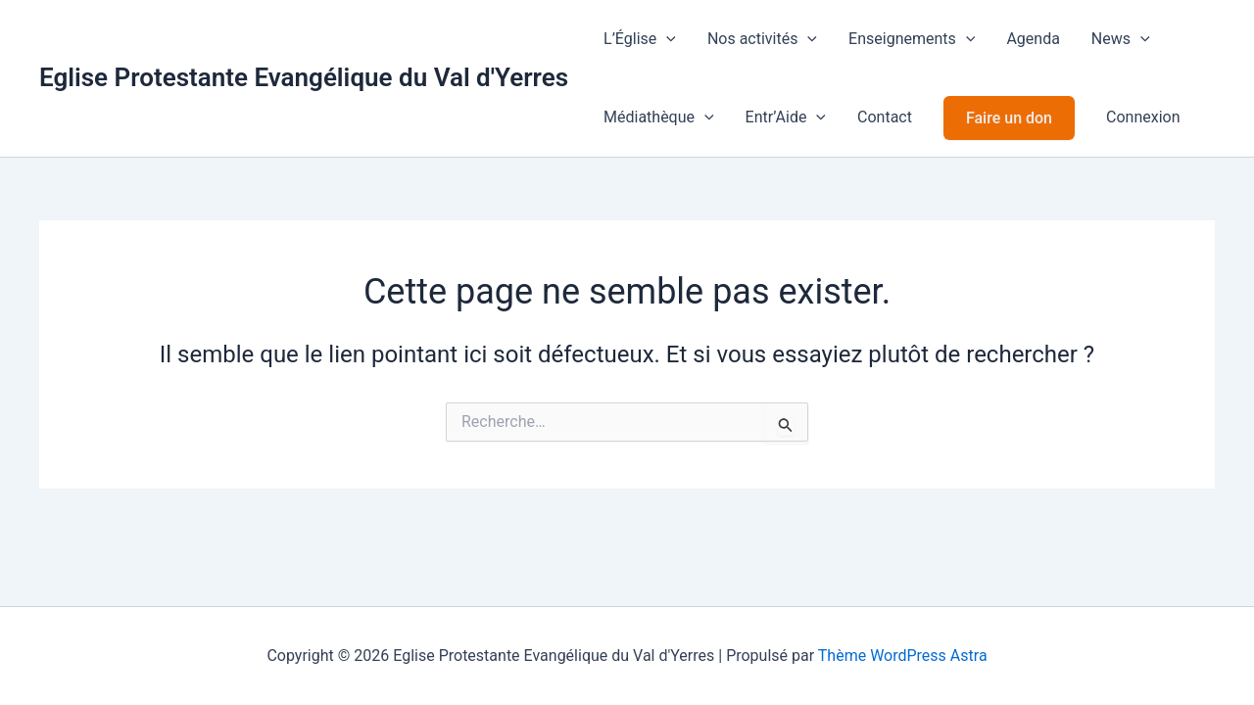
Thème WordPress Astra (903, 655)
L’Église (639, 39)
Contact (884, 117)
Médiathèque (658, 117)
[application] (666, 39)
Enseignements (911, 39)
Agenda (1032, 38)
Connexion (1143, 117)
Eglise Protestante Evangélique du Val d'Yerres (303, 77)
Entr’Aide (786, 117)
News (1120, 39)
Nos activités (762, 39)
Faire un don (1009, 118)
